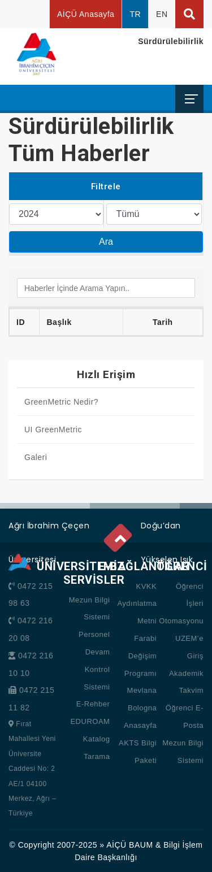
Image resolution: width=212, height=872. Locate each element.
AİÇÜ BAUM (129, 844)
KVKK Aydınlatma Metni (137, 604)
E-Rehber (93, 704)
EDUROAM (90, 721)
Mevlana (142, 690)
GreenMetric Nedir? (61, 401)
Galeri (35, 457)
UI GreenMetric (53, 429)
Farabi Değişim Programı (140, 656)
